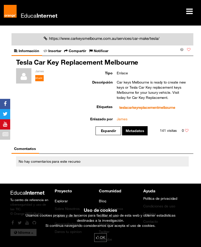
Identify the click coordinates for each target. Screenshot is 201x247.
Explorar (61, 201)
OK (100, 237)
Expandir (108, 130)
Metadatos (135, 130)
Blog (102, 201)
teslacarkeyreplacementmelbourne (147, 107)
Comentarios (25, 148)
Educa (39, 15)
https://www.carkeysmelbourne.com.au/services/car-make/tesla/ (101, 38)
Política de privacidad (160, 198)
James (122, 119)
